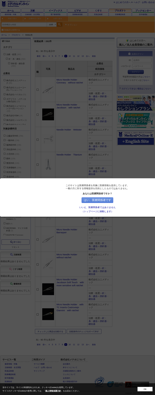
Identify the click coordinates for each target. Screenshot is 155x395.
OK (145, 389)
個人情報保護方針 (53, 391)
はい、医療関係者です (98, 200)
